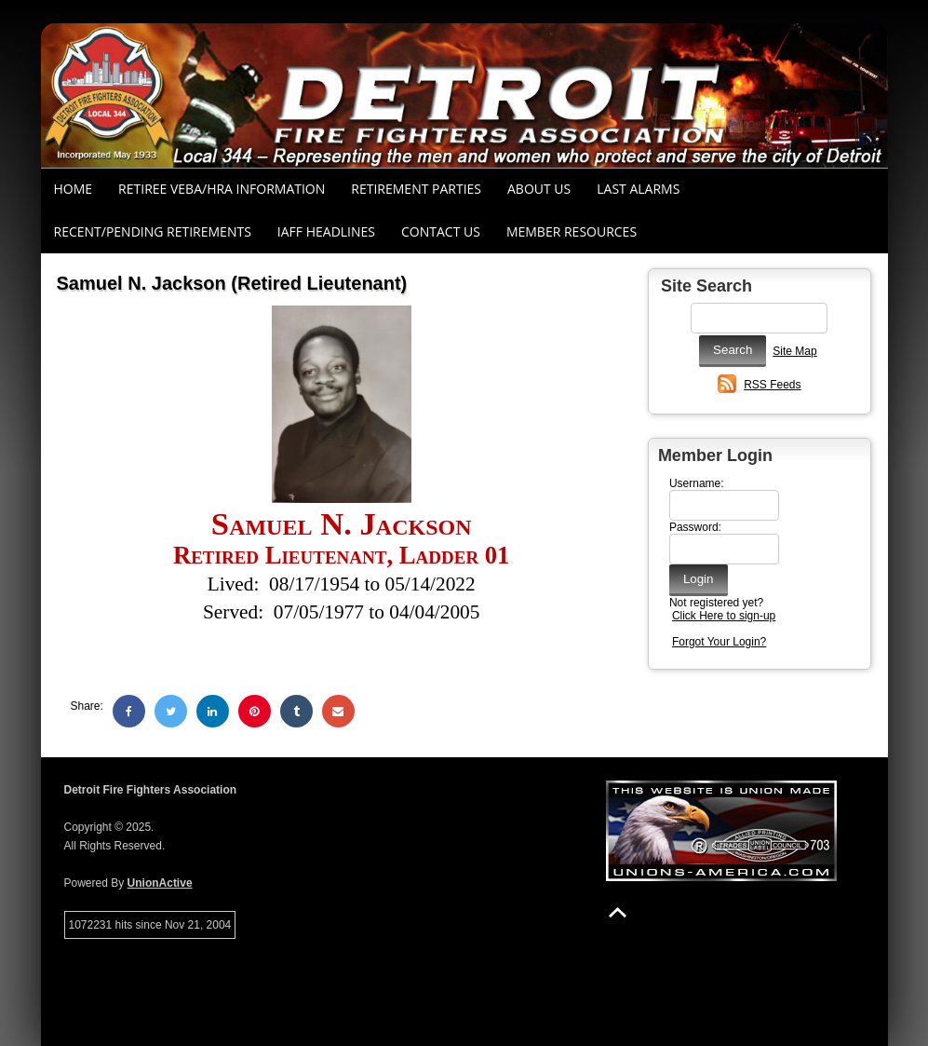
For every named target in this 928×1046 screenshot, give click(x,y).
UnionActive (160, 883)
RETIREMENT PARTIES (416, 188)
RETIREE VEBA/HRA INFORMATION (221, 188)
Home (73, 188)
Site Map (794, 351)
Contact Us (440, 231)
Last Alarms (638, 188)
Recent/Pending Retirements (152, 231)
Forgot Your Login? (719, 641)
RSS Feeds (772, 384)
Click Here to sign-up (723, 615)
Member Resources (571, 231)
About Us (539, 188)
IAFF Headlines (326, 231)
